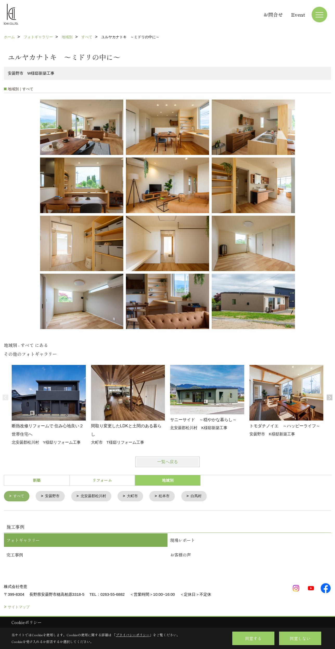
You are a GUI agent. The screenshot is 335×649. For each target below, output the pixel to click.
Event (298, 14)
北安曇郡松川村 (96, 496)
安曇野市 (54, 496)
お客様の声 (180, 555)
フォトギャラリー (23, 540)
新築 (37, 480)
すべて (19, 496)
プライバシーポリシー (133, 634)
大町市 (137, 496)
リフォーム (102, 480)
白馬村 (202, 496)
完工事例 (15, 555)
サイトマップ (19, 607)
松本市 (170, 496)
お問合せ (273, 14)
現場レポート (182, 540)
